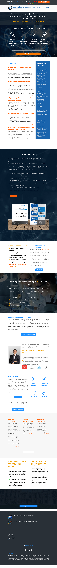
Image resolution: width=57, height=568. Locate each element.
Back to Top (47, 566)
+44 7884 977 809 (18, 1)
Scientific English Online (28, 424)
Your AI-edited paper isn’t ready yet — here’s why (23, 515)
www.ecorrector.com (29, 543)
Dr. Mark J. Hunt (45, 249)
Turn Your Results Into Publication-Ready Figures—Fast (25, 521)
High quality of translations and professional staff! (20, 102)
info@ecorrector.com (11, 3)
